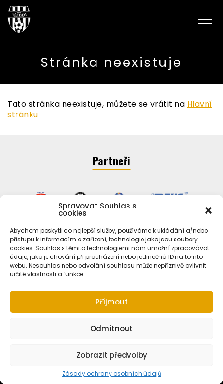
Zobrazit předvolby (111, 355)
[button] (208, 209)
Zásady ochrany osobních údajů (111, 374)
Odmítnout (111, 328)
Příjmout (112, 302)
